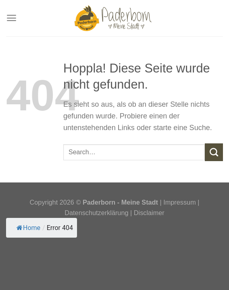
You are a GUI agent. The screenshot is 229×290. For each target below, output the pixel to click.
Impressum (180, 202)
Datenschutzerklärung (96, 212)
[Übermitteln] (214, 152)
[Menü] (11, 18)
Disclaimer (149, 212)
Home (28, 228)
